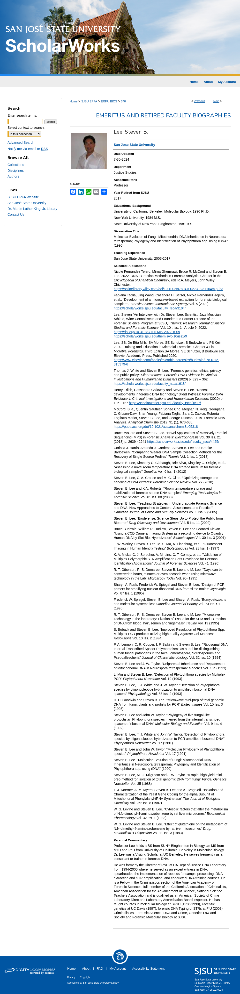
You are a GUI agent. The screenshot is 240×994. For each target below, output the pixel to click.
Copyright (85, 977)
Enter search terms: (22, 115)
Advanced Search (21, 142)
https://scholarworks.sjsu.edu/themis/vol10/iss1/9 (150, 336)
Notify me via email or (28, 149)
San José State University (27, 203)
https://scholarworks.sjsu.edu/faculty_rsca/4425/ (183, 441)
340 (123, 101)
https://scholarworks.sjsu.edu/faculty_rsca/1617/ (165, 403)
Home (73, 101)
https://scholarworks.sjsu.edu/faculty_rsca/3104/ (150, 308)
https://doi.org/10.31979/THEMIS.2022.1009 (147, 332)
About (86, 968)
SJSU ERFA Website (23, 197)
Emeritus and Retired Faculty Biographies (163, 115)
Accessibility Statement (148, 968)
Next (216, 101)
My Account (118, 968)
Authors (13, 176)
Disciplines (16, 170)
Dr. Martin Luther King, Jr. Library (32, 209)
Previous (199, 101)
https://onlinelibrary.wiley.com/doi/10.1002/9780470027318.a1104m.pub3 (168, 289)
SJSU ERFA (89, 101)
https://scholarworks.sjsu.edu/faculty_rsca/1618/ (150, 384)
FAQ (100, 968)
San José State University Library (101, 982)
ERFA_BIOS (109, 101)
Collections (16, 165)
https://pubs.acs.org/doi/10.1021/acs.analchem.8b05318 (156, 427)
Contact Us (16, 214)
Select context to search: (26, 127)
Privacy (71, 977)
